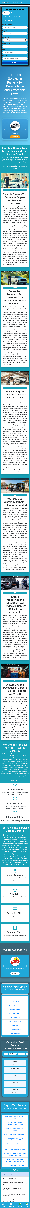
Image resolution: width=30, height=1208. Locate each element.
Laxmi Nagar (15, 1089)
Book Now (15, 63)
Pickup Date (5, 37)
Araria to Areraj (15, 998)
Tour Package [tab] (8, 20)
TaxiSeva (5, 2)
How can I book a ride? (9, 1178)
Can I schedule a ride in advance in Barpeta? (12, 1189)
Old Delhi (15, 1064)
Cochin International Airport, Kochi (15, 1149)
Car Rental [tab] (7, 16)
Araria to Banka (15, 1025)
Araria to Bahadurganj (15, 1013)
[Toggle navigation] (26, 2)
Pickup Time (6, 43)
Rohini (15, 1075)
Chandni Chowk (15, 1071)
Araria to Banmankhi (15, 1029)
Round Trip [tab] (14, 13)
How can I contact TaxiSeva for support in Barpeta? (14, 1194)
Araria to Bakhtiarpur (15, 1021)
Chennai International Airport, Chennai (15, 1134)
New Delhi (15, 1061)
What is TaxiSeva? (8, 1174)
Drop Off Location (7, 31)
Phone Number (6, 55)
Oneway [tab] (6, 13)
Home (3, 1205)
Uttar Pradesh (13, 1053)
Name (4, 49)
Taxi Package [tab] (17, 16)
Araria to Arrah (15, 1002)
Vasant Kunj (15, 1082)
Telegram (11, 1205)
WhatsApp (20, 1205)
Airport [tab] (22, 13)
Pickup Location (7, 24)
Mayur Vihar (15, 1092)
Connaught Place (15, 1068)
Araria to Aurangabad (15, 1006)
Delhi (6, 1053)
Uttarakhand (21, 1053)
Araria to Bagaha (15, 1009)
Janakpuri (15, 1085)
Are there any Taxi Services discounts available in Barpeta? (13, 1200)
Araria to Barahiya (15, 1033)
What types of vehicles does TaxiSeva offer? (13, 1183)
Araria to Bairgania (15, 1017)
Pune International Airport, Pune (15, 1165)
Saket (15, 1078)
